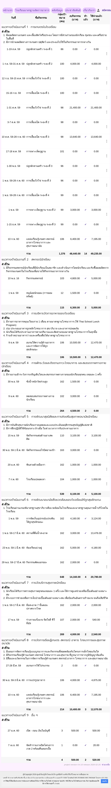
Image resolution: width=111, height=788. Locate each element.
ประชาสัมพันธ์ (73, 10)
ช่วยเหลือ (106, 765)
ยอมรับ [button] (104, 781)
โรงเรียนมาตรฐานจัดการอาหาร (32, 10)
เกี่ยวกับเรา (89, 10)
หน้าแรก (7, 10)
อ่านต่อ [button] (57, 783)
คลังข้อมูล (57, 10)
